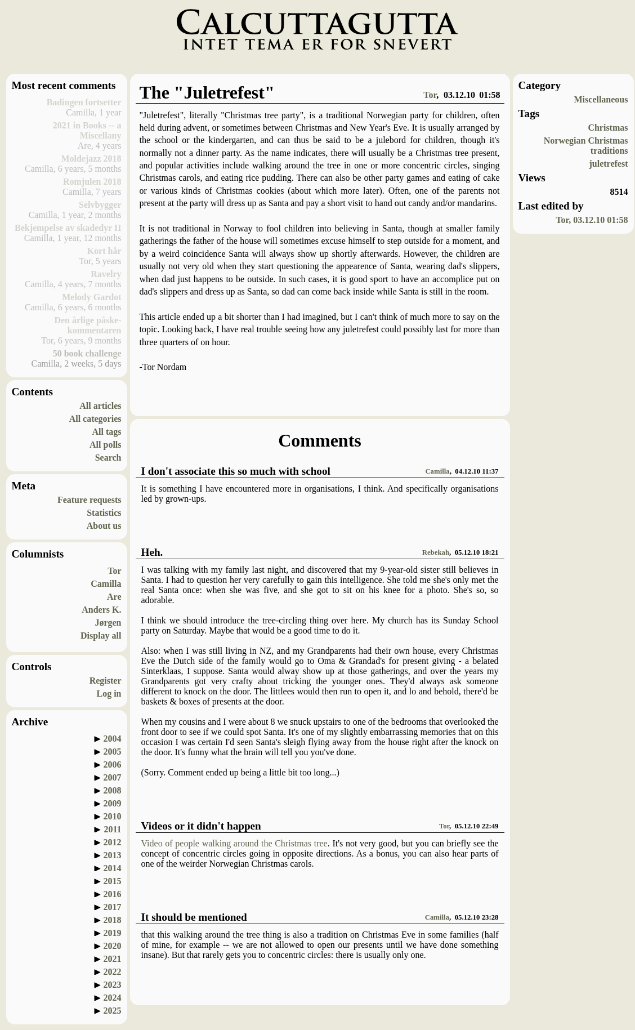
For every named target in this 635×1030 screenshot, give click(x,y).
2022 (113, 972)
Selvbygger (100, 204)
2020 (113, 946)
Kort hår (104, 251)
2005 (113, 751)
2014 (113, 868)
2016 (113, 894)
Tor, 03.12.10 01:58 (592, 220)
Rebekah (435, 552)
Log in (108, 693)
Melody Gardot (91, 297)
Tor (114, 571)
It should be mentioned (194, 917)
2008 (113, 790)
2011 (112, 829)
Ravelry (106, 274)
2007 (113, 777)
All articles (100, 406)
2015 (113, 881)
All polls (105, 444)
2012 (113, 842)
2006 (113, 764)
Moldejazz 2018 (91, 158)
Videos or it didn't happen (201, 826)
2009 (113, 803)
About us (104, 525)
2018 (113, 920)
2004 (113, 738)
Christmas (608, 127)
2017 (113, 907)
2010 (113, 816)
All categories (95, 418)
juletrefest (608, 163)
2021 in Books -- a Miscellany (87, 130)
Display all (101, 635)
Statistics (104, 513)
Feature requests (89, 500)
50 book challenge (87, 353)
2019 (113, 933)
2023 (113, 984)
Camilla (106, 583)
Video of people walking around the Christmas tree (234, 843)
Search (108, 457)
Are (114, 596)
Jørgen (108, 622)
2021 (113, 959)
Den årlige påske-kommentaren (87, 325)
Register (106, 680)
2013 (113, 855)
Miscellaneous (601, 99)
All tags (107, 431)
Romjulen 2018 (92, 181)
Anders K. (101, 609)
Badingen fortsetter (84, 102)
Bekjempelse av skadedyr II (68, 228)
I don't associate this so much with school (235, 471)
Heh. (152, 552)
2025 (113, 1010)
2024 (113, 997)
